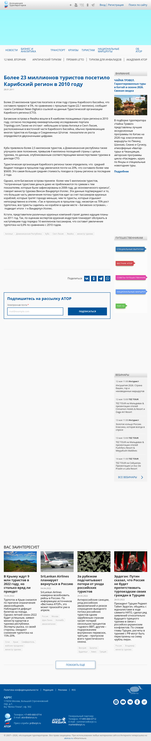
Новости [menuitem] (11, 50)
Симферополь (28, 642)
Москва (54, 616)
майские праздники (14, 645)
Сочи (7, 642)
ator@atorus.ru (29, 717)
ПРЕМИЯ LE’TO (75, 59)
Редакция (48, 689)
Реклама (62, 689)
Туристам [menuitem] (88, 50)
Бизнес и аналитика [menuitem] (28, 50)
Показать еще (75, 665)
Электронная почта (17, 304)
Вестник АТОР (124, 263)
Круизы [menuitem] (73, 50)
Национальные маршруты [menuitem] (108, 50)
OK (87, 5)
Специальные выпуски (130, 249)
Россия (45, 616)
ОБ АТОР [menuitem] (139, 50)
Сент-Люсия (58, 233)
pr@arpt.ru (35, 723)
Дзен (70, 5)
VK (82, 5)
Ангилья (9, 233)
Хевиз (93, 651)
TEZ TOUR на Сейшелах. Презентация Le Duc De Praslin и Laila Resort (128, 465)
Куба (47, 233)
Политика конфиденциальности (21, 689)
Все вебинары (127, 477)
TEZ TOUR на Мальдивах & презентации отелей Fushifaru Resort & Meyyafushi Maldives (130, 446)
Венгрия (82, 648)
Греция (103, 651)
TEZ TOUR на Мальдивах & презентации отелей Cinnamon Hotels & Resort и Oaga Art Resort (130, 407)
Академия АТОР (136, 59)
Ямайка (70, 233)
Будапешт (83, 651)
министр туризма (85, 233)
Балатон (93, 648)
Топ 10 (120, 306)
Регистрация (116, 5)
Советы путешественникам (131, 277)
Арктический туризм (47, 59)
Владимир (129, 645)
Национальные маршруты (131, 291)
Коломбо (60, 620)
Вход (103, 5)
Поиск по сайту (138, 5)
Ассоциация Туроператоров (17, 4)
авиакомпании (49, 624)
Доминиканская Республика (29, 233)
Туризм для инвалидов (105, 59)
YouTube (76, 5)
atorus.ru (68, 738)
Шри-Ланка (47, 620)
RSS (74, 689)
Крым (15, 642)
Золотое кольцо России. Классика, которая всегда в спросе (130, 427)
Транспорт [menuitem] (57, 50)
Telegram (93, 5)
